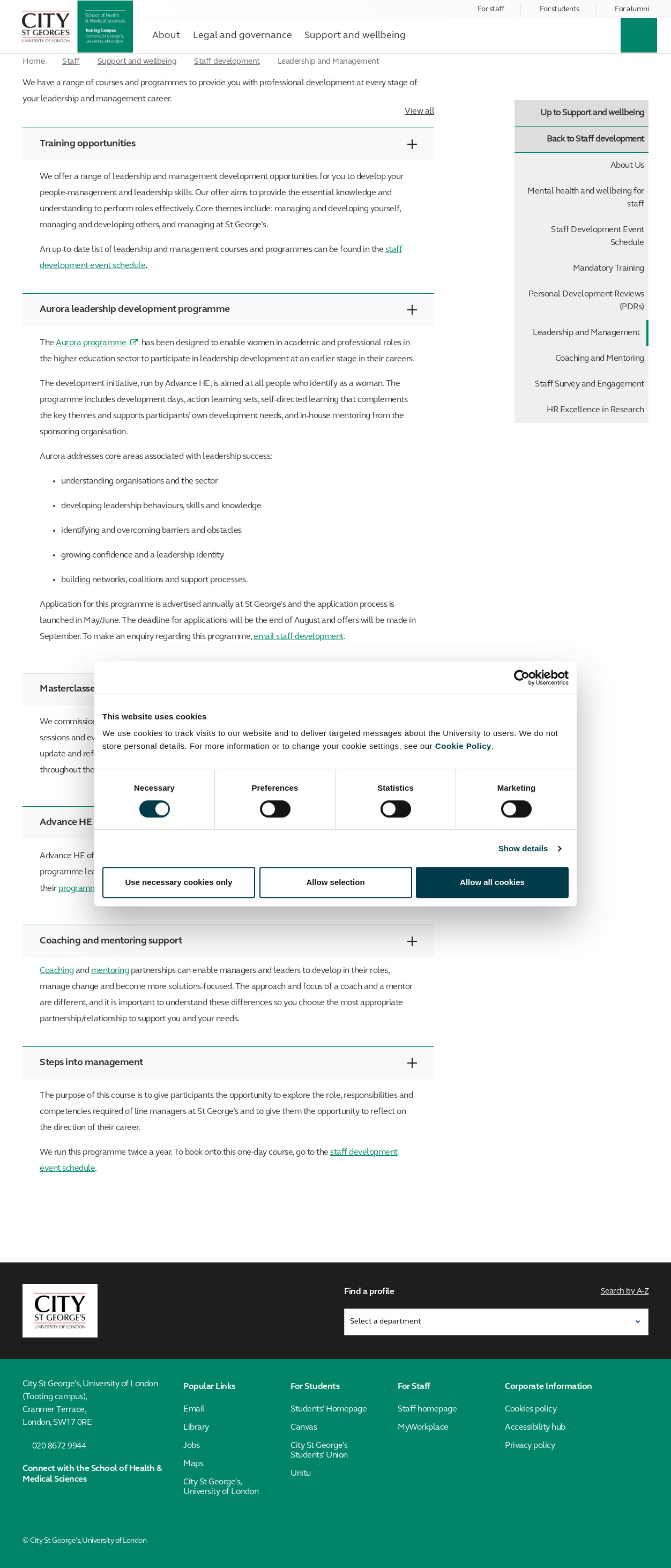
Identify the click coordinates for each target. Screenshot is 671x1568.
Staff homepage (427, 1409)
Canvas (303, 1427)
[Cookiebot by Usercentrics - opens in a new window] (522, 678)
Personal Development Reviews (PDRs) (586, 300)
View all (419, 111)
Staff (71, 62)
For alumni (631, 9)
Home (33, 62)
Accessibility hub (535, 1427)
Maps (193, 1464)
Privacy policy (530, 1445)
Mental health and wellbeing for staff (585, 198)
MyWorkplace (423, 1427)
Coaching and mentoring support (228, 941)
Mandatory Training (608, 268)
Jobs (191, 1445)
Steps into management (228, 1063)
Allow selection (335, 882)
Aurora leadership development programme (228, 309)
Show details (523, 848)
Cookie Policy (463, 745)
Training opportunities (228, 144)
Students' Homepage (328, 1409)
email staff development (299, 637)
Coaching (56, 971)
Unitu (300, 1473)
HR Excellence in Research (595, 410)
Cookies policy (530, 1409)
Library (196, 1427)
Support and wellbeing (137, 62)
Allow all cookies (492, 882)
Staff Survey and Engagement (589, 384)
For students (559, 9)
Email (194, 1409)
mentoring (110, 971)
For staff (491, 9)
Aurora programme (91, 343)
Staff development (227, 62)
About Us (627, 165)
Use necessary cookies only (178, 882)
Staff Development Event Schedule (597, 236)
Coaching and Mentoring (599, 358)
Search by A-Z (625, 1292)
